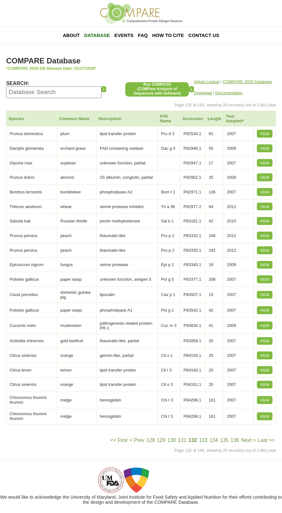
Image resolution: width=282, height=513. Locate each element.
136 (234, 440)
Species (16, 118)
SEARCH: (17, 83)
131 (182, 440)
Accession (192, 118)
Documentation (229, 92)
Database (97, 35)
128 (150, 440)
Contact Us (203, 35)
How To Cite (168, 35)
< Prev (136, 440)
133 (203, 440)
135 (224, 440)
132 (193, 440)
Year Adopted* (235, 118)
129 (161, 440)
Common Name (74, 118)
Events (124, 35)
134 (214, 440)
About (71, 35)
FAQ (143, 35)
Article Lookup (207, 81)
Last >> (266, 440)
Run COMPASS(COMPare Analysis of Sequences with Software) (157, 89)
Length (214, 118)
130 (172, 440)
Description (110, 118)
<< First (118, 440)
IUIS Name (165, 118)
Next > (248, 440)
